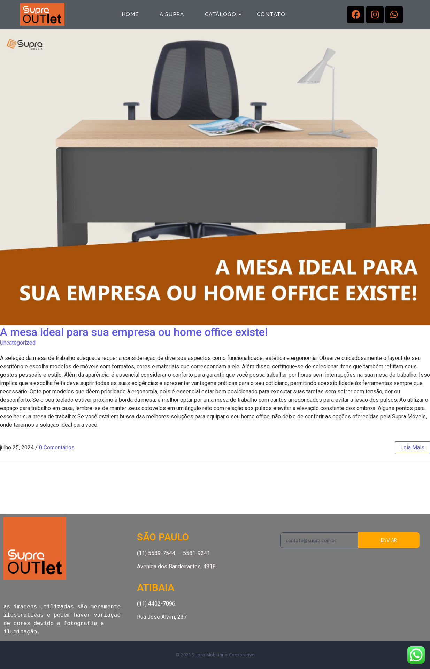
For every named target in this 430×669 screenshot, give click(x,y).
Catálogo (223, 14)
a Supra (172, 14)
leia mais (412, 447)
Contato (271, 14)
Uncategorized (18, 342)
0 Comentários (57, 447)
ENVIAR (389, 540)
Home (130, 14)
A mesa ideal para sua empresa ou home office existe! (134, 332)
